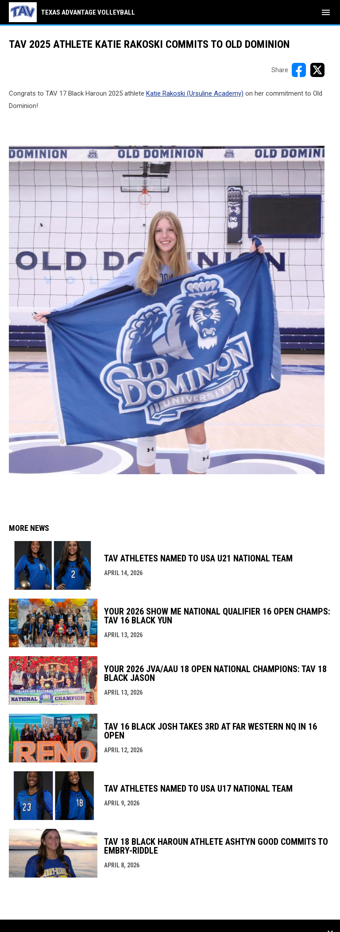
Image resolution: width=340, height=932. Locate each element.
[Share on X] (317, 70)
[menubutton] (326, 12)
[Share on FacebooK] (299, 70)
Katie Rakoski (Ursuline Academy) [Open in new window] (194, 93)
